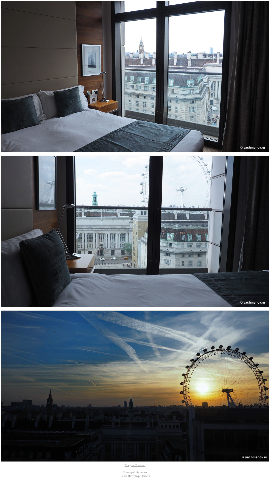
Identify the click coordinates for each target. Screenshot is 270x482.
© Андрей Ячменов (135, 472)
